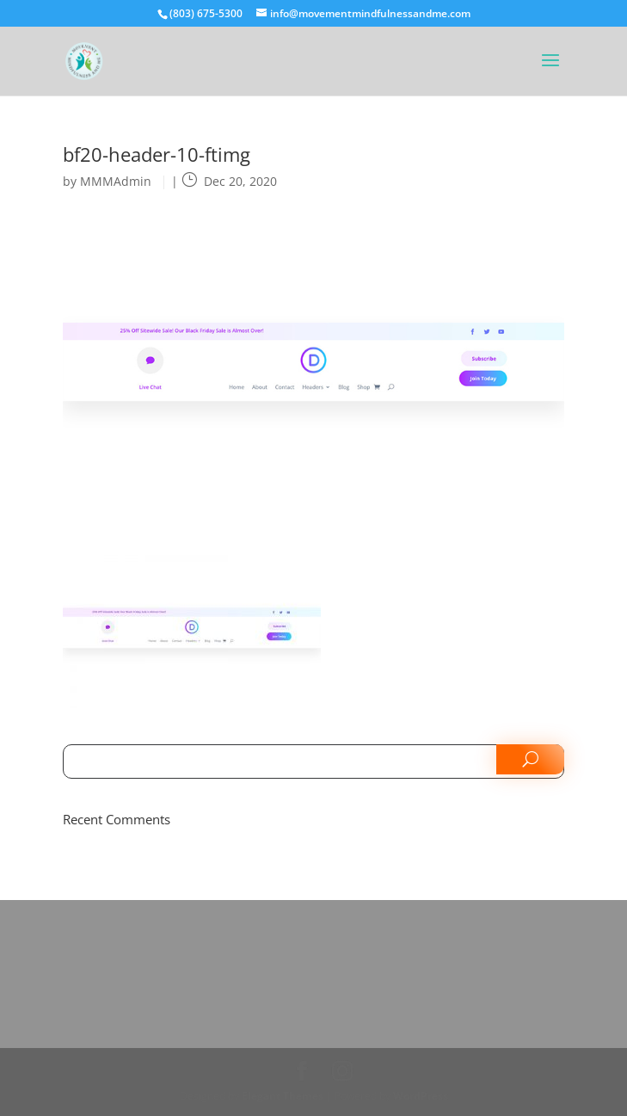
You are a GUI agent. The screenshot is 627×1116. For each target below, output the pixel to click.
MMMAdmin (115, 181)
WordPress (420, 1095)
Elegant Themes (282, 1095)
